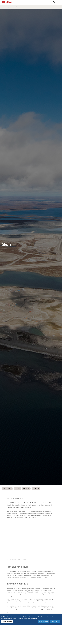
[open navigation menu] (58, 2)
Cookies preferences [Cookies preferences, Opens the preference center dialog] (7, 621)
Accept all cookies (43, 621)
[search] (54, 2)
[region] (31, 619)
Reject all (54, 621)
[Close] (59, 617)
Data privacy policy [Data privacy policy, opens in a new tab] (32, 618)
